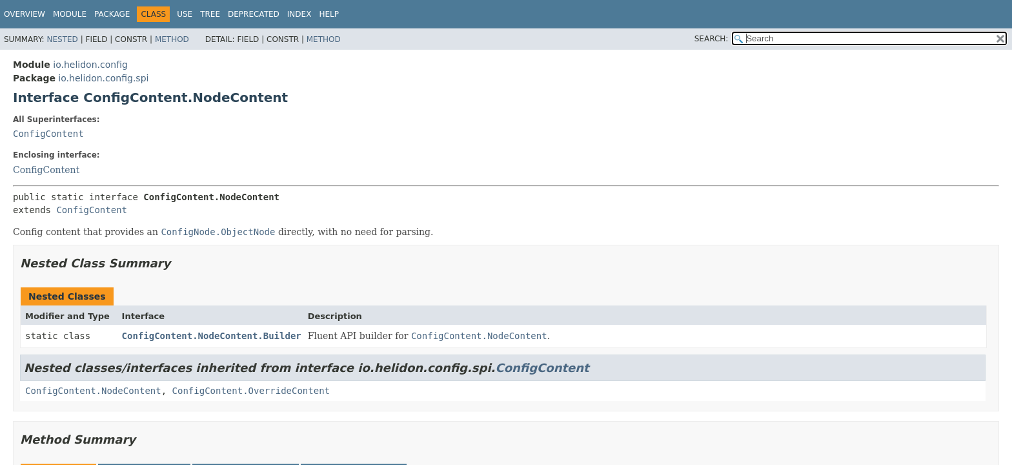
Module (69, 14)
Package (112, 14)
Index (299, 14)
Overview (24, 14)
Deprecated (253, 14)
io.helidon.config (90, 64)
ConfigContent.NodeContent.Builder (211, 336)
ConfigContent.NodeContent (93, 391)
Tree (210, 14)
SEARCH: (711, 38)
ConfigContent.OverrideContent (251, 391)
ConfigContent (48, 134)
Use (184, 14)
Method (172, 39)
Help (329, 14)
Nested (61, 39)
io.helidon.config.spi (103, 78)
